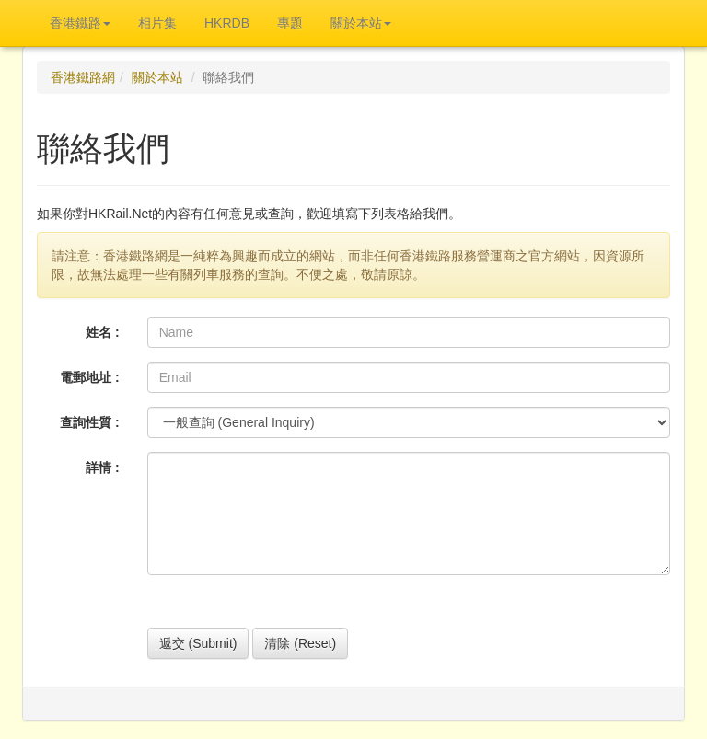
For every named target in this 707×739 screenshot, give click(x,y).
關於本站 (157, 77)
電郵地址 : (90, 377)
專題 (290, 23)
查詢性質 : (90, 422)
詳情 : (103, 467)
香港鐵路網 (83, 77)
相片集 (157, 23)
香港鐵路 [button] (80, 23)
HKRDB (226, 23)
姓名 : (103, 332)
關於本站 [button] (360, 23)
